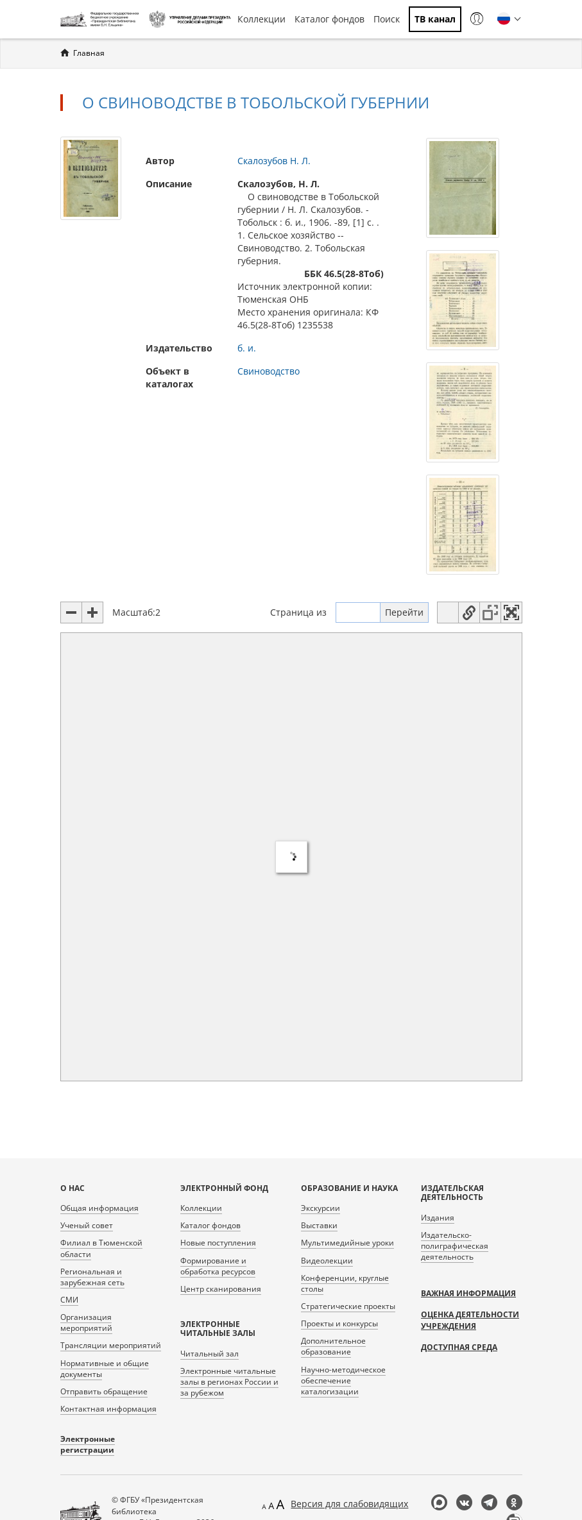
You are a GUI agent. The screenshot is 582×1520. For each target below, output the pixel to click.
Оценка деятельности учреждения (470, 1320)
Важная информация (468, 1293)
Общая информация (99, 1208)
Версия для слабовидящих (349, 1504)
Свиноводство (268, 371)
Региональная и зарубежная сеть (92, 1277)
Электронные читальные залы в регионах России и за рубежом (229, 1381)
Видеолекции (327, 1260)
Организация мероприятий (86, 1322)
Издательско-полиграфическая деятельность (454, 1245)
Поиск (386, 19)
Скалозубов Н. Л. (274, 161)
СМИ (69, 1299)
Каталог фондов (329, 19)
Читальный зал (209, 1353)
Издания (437, 1217)
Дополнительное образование (333, 1346)
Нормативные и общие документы (104, 1369)
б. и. (246, 348)
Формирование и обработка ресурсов (217, 1266)
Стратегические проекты (348, 1306)
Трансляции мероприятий (110, 1345)
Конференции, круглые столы (345, 1283)
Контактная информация (108, 1408)
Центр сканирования (220, 1288)
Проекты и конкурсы (339, 1323)
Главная (89, 52)
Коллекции (261, 19)
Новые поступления (218, 1242)
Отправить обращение (104, 1391)
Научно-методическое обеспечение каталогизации (343, 1380)
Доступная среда (459, 1347)
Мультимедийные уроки (347, 1242)
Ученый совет (86, 1225)
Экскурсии (320, 1208)
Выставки (319, 1225)
